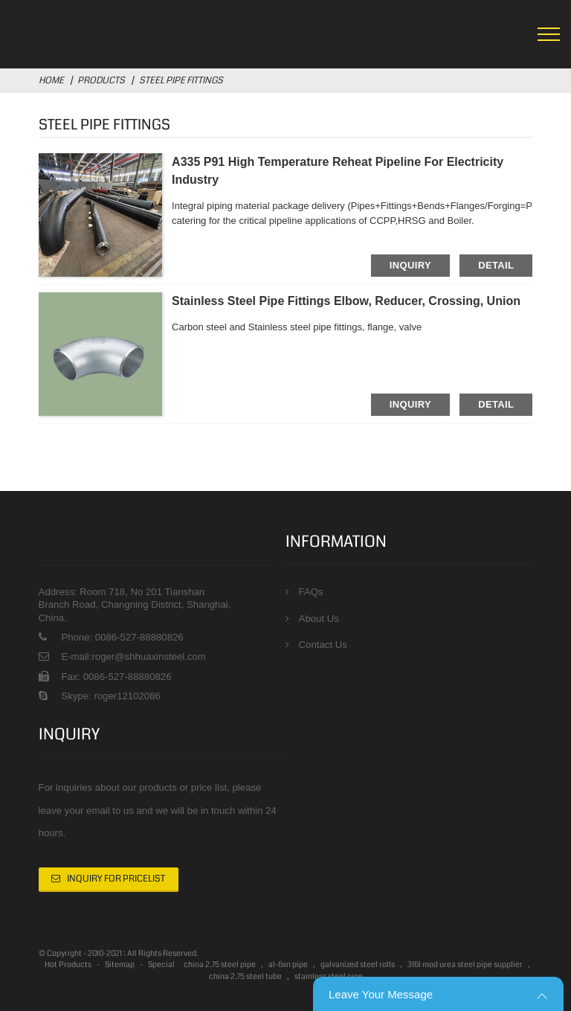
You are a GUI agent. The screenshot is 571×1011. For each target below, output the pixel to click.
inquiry (410, 265)
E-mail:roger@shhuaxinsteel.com (133, 656)
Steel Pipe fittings (181, 80)
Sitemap (120, 965)
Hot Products (68, 965)
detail (496, 265)
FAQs (311, 591)
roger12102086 (126, 696)
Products (101, 80)
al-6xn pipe (288, 965)
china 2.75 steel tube (245, 977)
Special (161, 965)
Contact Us (323, 644)
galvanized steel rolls (357, 965)
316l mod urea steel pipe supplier (465, 965)
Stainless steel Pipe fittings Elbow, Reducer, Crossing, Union (346, 301)
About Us (319, 618)
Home (51, 80)
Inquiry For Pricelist (116, 879)
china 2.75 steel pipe (220, 965)
